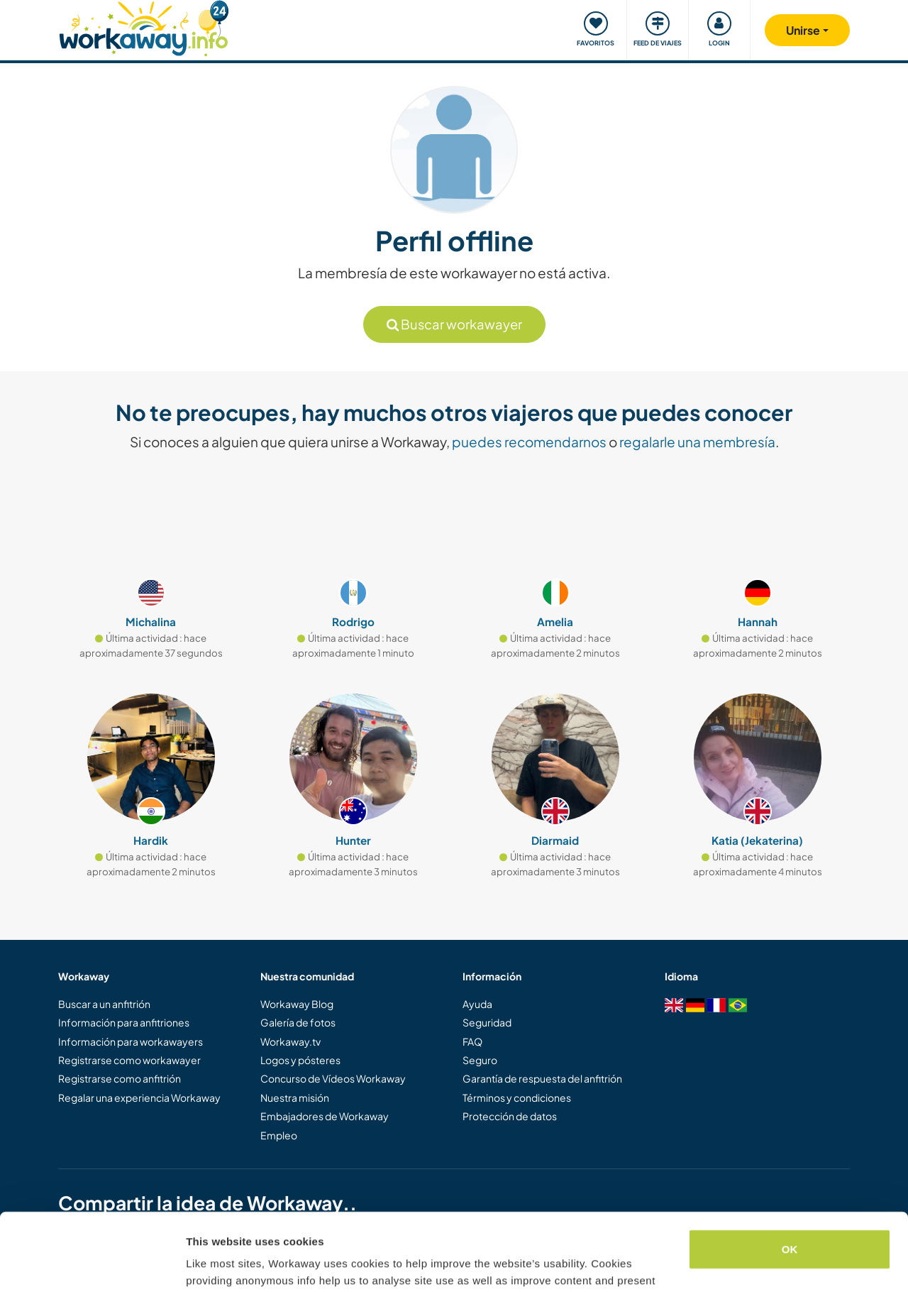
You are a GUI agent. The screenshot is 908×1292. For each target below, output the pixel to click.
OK (790, 1177)
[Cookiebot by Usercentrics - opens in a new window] (92, 1264)
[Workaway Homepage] (143, 26)
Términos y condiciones (517, 1097)
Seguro (480, 1059)
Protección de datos (510, 1116)
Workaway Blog (296, 1003)
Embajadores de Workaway (324, 1116)
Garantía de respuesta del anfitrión (542, 1078)
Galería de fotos (298, 1022)
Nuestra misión (294, 1097)
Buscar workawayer (454, 324)
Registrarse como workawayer (129, 1059)
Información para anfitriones (123, 1022)
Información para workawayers (130, 1041)
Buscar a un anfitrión (104, 1003)
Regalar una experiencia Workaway (139, 1097)
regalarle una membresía (697, 441)
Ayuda (477, 1003)
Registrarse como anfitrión (119, 1078)
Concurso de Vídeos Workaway (333, 1078)
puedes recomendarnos (529, 441)
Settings (207, 1264)
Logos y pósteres (300, 1059)
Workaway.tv (290, 1041)
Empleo (278, 1135)
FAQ (472, 1041)
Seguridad (487, 1022)
